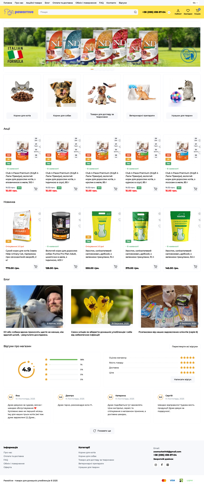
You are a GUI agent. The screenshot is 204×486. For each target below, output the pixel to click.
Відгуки (123, 3)
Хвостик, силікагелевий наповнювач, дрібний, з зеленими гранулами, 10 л (140, 253)
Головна (8, 3)
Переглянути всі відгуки (185, 346)
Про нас (19, 3)
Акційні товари (34, 3)
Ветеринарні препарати (142, 115)
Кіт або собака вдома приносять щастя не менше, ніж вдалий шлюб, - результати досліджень (34, 333)
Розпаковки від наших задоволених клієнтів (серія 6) (168, 332)
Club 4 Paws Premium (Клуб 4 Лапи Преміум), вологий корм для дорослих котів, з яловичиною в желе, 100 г (22, 178)
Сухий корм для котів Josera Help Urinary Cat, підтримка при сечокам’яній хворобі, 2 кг (21, 255)
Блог (47, 3)
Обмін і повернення (86, 3)
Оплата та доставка (63, 3)
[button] (92, 69)
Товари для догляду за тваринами (102, 115)
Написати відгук (182, 379)
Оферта (8, 467)
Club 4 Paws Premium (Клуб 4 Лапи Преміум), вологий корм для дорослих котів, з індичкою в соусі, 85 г (62, 178)
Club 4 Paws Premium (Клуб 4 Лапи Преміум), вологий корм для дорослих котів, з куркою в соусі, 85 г (142, 178)
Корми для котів (22, 115)
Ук (194, 3)
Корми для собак (62, 115)
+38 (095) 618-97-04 (153, 12)
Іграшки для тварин (182, 115)
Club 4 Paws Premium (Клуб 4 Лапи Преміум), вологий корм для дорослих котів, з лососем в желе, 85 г (181, 178)
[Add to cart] (36, 189)
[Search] (135, 12)
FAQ (101, 3)
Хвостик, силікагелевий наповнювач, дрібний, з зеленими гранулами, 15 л (100, 253)
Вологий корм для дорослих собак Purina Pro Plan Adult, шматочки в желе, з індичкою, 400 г (61, 255)
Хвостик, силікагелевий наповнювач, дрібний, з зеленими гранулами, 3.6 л (180, 253)
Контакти (111, 3)
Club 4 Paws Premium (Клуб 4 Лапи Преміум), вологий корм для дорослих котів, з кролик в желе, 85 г (102, 178)
